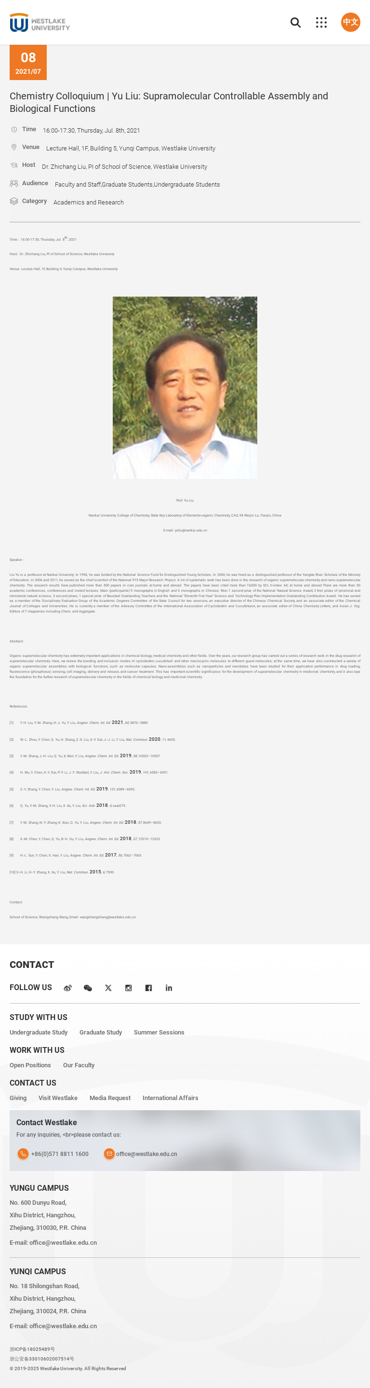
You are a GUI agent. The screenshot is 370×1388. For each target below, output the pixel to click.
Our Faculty (78, 1065)
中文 (350, 22)
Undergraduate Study (38, 1032)
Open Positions (30, 1065)
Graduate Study (100, 1032)
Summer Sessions (159, 1032)
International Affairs (170, 1098)
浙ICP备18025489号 (32, 1349)
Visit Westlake (58, 1098)
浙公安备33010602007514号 (42, 1358)
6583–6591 (159, 772)
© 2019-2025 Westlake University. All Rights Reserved (68, 1368)
